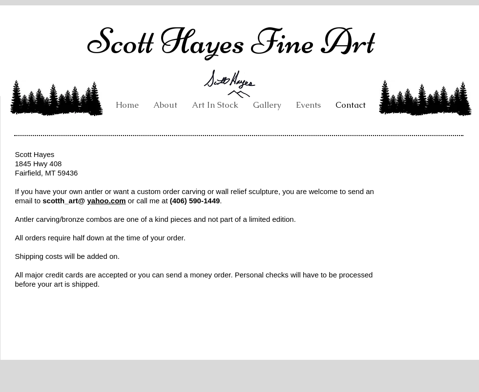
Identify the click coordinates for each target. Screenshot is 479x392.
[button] (267, 105)
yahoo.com (106, 200)
